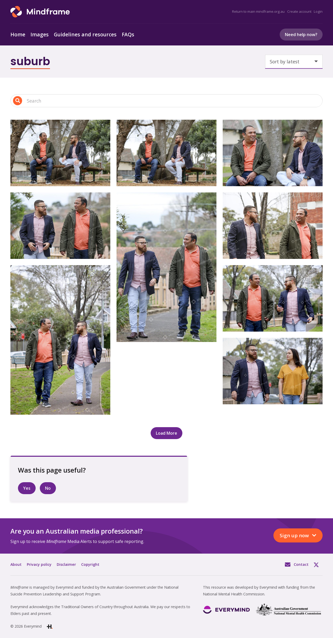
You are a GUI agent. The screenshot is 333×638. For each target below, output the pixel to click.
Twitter (318, 564)
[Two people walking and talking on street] (273, 371)
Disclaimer (66, 564)
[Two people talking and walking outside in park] (60, 340)
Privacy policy (39, 564)
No (48, 488)
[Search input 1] (166, 101)
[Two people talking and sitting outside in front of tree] (273, 153)
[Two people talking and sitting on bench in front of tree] (60, 153)
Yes (26, 488)
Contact (301, 564)
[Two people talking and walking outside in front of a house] (60, 225)
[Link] (40, 11)
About (16, 564)
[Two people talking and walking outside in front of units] (273, 225)
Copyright (90, 564)
